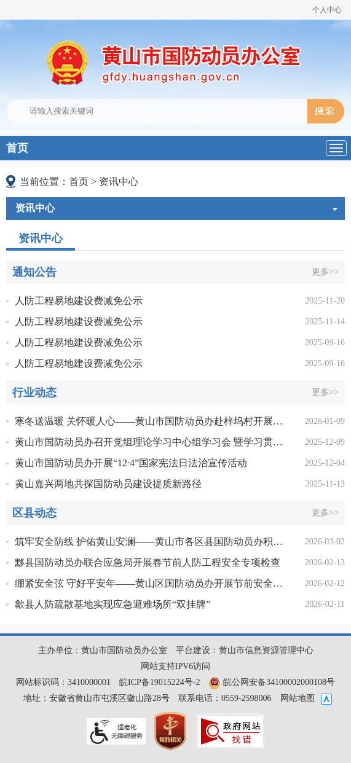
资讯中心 (118, 181)
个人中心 (327, 10)
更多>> (325, 271)
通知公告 (34, 272)
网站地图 (297, 698)
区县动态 (34, 513)
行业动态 (34, 392)
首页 (17, 148)
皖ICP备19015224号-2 (159, 682)
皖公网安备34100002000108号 (271, 682)
